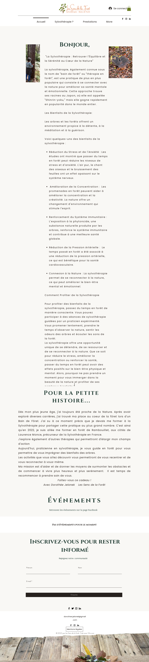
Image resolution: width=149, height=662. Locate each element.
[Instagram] (76, 608)
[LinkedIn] (79, 608)
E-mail (28, 581)
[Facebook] (69, 608)
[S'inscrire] (74, 595)
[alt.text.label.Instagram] (126, 19)
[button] (129, 8)
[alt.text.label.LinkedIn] (130, 19)
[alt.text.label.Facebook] (122, 19)
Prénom (29, 567)
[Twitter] (72, 608)
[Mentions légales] (74, 629)
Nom (80, 567)
